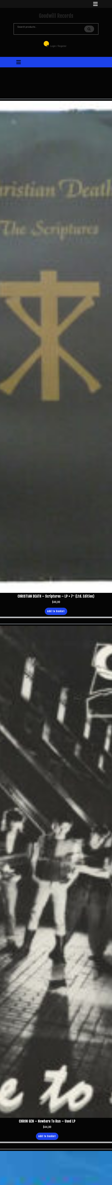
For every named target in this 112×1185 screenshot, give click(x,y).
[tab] (95, 4)
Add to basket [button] (56, 611)
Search (89, 29)
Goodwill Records (56, 16)
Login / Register (55, 43)
